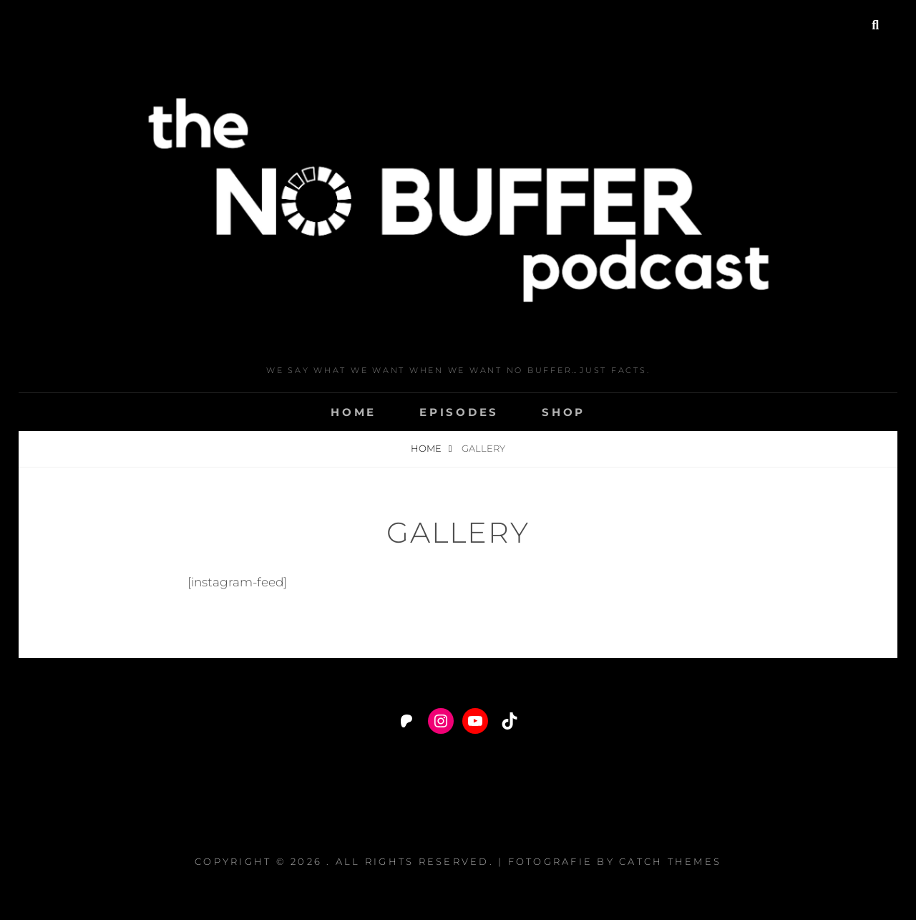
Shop (563, 412)
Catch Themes (670, 861)
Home (353, 412)
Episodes (459, 412)
